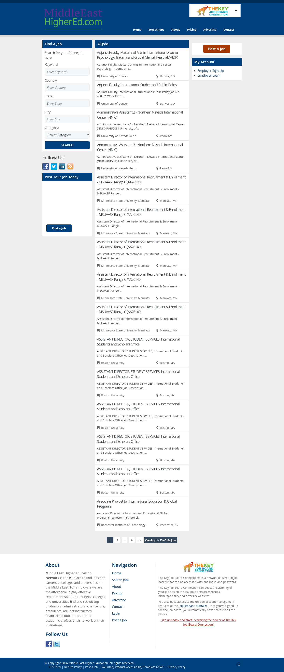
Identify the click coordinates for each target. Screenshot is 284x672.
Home (137, 29)
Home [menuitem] (116, 573)
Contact (228, 29)
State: (49, 96)
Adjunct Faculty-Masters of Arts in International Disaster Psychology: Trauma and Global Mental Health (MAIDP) (137, 55)
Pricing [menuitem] (117, 593)
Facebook (49, 644)
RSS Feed (55, 667)
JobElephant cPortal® (193, 606)
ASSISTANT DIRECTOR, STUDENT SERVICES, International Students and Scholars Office (138, 341)
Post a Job (59, 228)
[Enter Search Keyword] (67, 72)
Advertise (209, 29)
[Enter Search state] (67, 103)
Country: (51, 80)
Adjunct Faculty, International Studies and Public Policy (137, 84)
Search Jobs (156, 29)
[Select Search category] (67, 135)
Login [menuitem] (116, 613)
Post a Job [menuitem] (119, 620)
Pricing (191, 29)
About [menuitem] (116, 586)
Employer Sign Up (210, 71)
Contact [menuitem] (118, 606)
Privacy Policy (176, 667)
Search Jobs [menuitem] (120, 580)
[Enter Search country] (67, 87)
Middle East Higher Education (88, 663)
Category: (52, 128)
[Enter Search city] (67, 119)
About (175, 29)
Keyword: (52, 64)
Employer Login (208, 75)
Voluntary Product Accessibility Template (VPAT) (133, 667)
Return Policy (73, 667)
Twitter (56, 644)
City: (48, 112)
